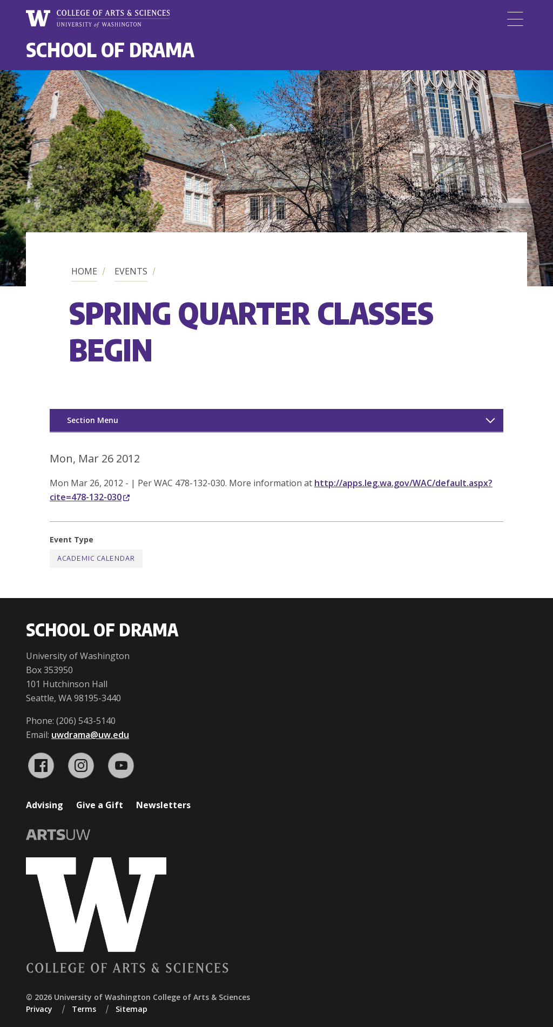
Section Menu (92, 420)
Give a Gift (99, 805)
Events (130, 271)
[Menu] (515, 19)
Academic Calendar (96, 558)
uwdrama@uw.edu (90, 735)
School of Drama (110, 49)
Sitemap (131, 1009)
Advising (44, 805)
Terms (84, 1009)
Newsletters (163, 805)
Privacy (39, 1009)
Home (84, 271)
